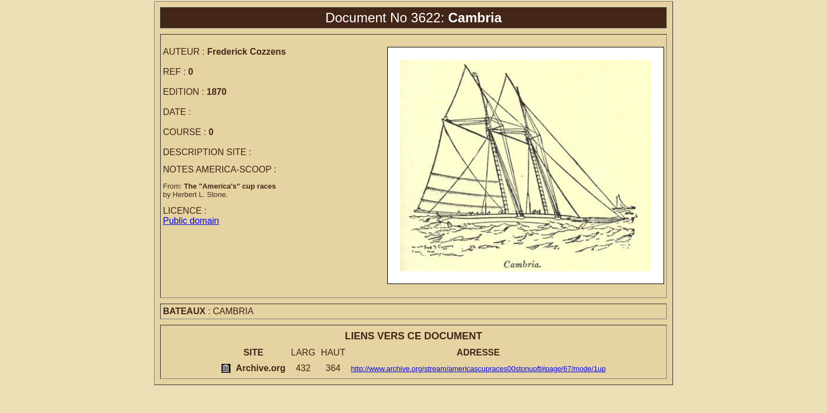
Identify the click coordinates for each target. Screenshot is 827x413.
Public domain (191, 220)
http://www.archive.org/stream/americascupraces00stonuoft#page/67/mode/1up (478, 368)
